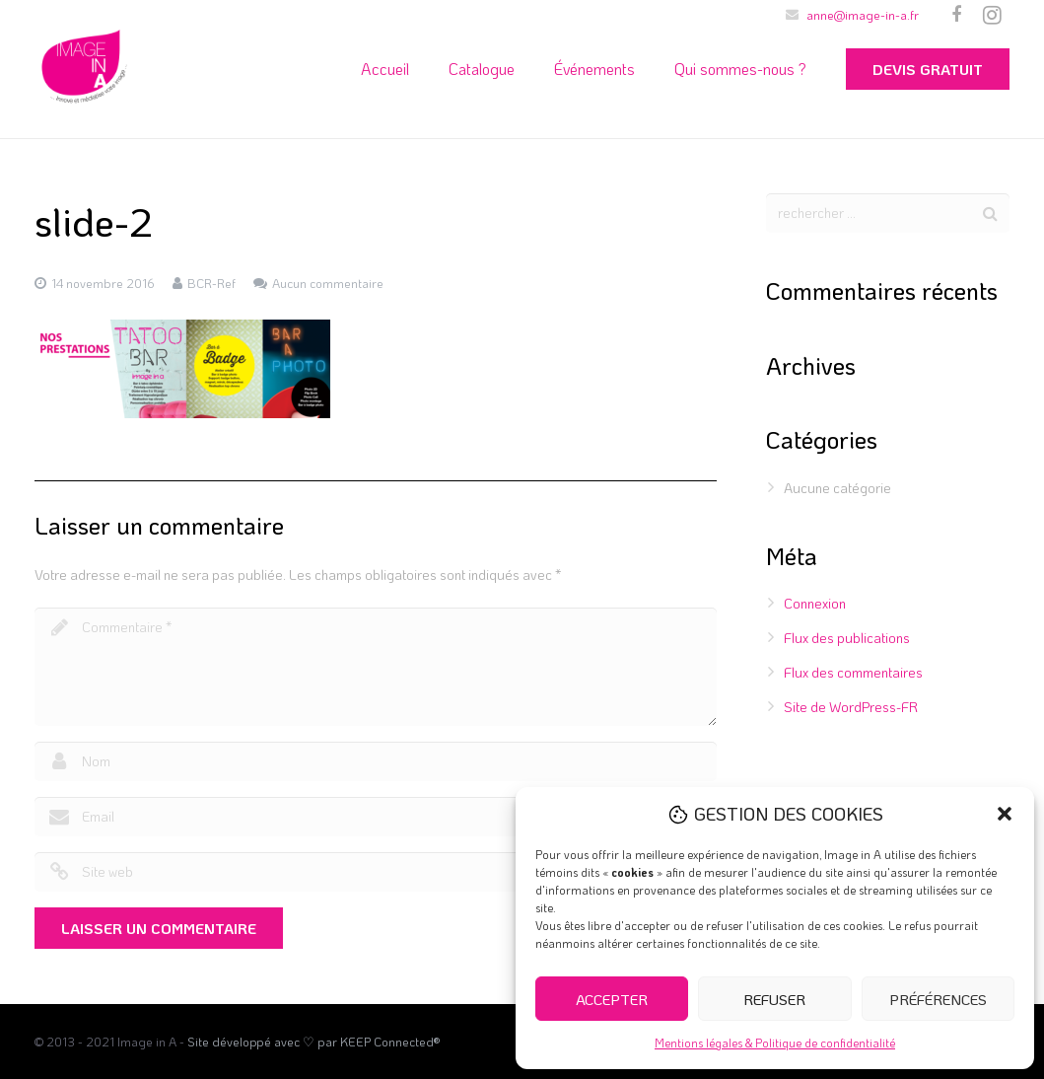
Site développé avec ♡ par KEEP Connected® (313, 1041)
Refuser (774, 999)
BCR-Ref (211, 283)
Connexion (815, 603)
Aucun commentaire (327, 283)
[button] (1004, 814)
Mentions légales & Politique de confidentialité (775, 1042)
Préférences (938, 999)
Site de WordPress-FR (851, 706)
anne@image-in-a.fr (862, 14)
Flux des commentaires (853, 672)
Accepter (612, 999)
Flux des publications (847, 637)
